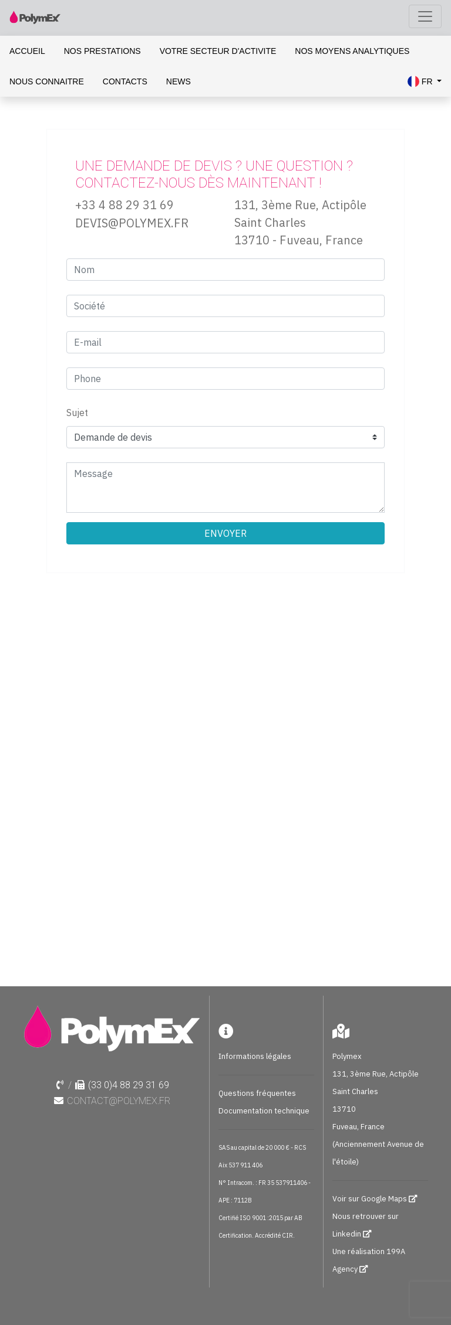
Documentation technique (263, 1111)
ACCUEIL (27, 51)
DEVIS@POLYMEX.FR (132, 223)
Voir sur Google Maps (370, 1199)
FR (421, 81)
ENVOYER (225, 533)
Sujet (77, 412)
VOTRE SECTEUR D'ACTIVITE (218, 51)
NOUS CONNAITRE (46, 81)
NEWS (178, 81)
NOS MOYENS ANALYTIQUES (352, 51)
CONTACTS (125, 81)
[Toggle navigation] (425, 16)
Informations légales (254, 1056)
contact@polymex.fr (118, 1100)
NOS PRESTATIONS (102, 51)
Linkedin (346, 1234)
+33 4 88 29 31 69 (124, 205)
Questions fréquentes (257, 1093)
